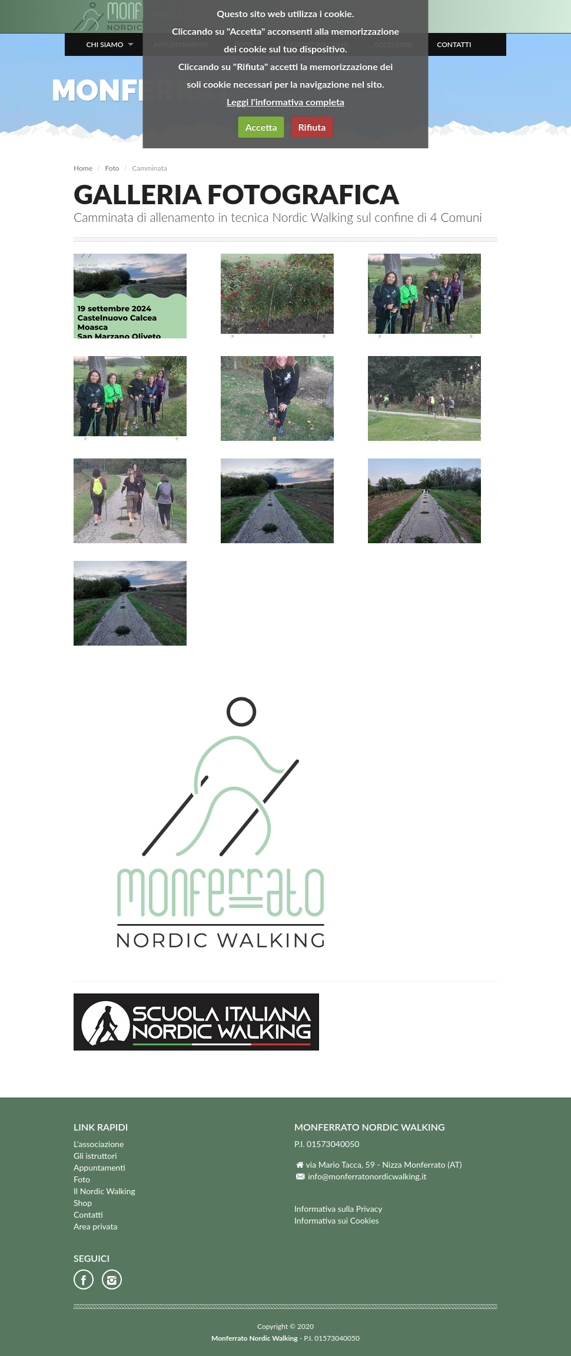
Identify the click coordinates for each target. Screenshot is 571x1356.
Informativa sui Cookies (336, 1220)
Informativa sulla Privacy (338, 1209)
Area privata (95, 1226)
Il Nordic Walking (104, 1191)
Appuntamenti (99, 1167)
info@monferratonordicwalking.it (367, 1176)
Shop (83, 1203)
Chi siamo (105, 44)
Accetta (261, 126)
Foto (112, 168)
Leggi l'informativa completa (285, 101)
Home (83, 168)
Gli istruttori (95, 1156)
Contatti (454, 44)
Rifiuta (312, 126)
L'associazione (99, 1144)
